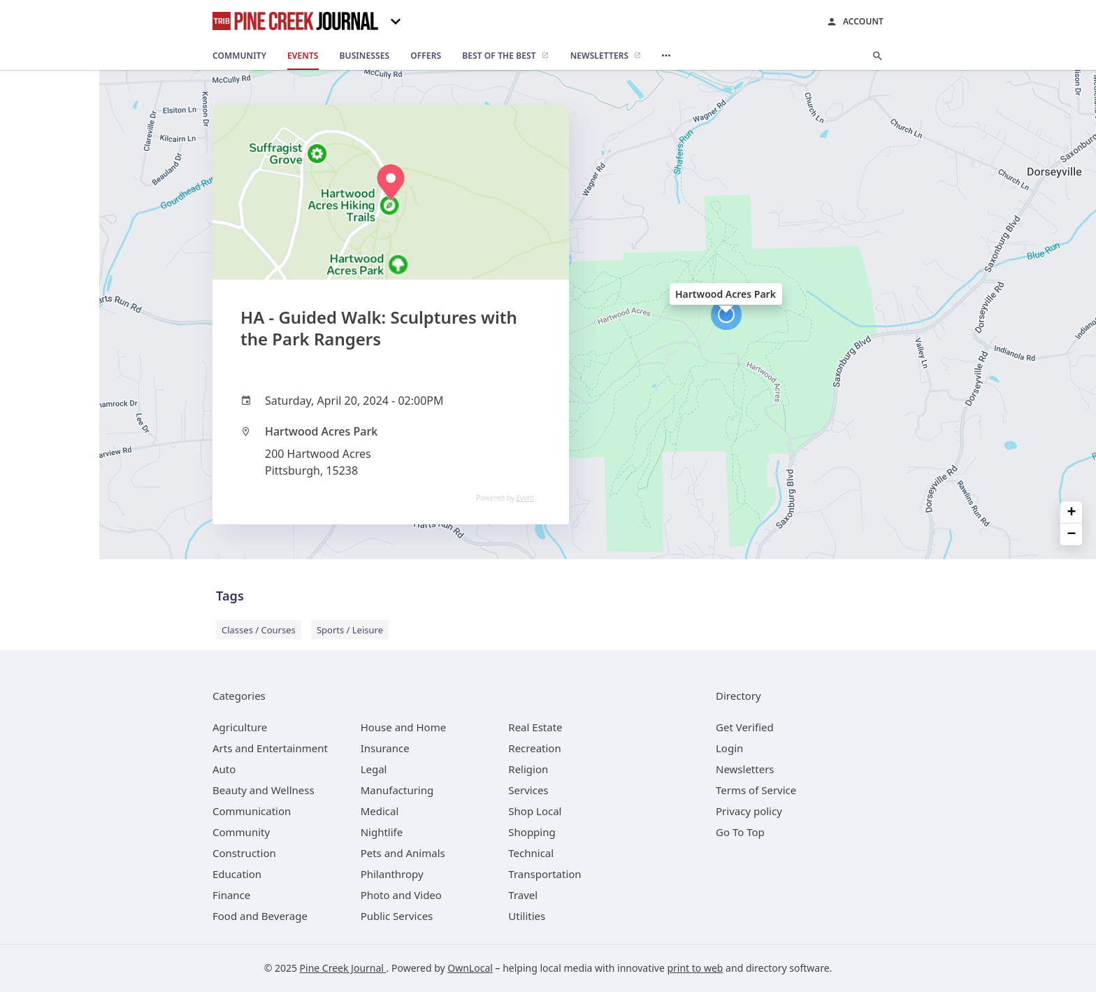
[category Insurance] (385, 748)
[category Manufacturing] (397, 790)
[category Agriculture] (239, 727)
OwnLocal (470, 968)
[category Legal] (374, 769)
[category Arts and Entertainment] (270, 748)
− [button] (1071, 534)
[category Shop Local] (534, 811)
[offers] (425, 56)
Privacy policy (749, 811)
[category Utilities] (526, 916)
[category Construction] (244, 853)
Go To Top (740, 832)
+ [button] (1071, 512)
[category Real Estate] (535, 727)
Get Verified (745, 727)
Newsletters (745, 769)
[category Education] (236, 874)
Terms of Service (756, 790)
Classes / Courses (259, 630)
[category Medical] (380, 811)
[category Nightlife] (382, 832)
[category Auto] (224, 769)
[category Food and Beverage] (260, 916)
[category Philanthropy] (392, 874)
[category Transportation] (544, 874)
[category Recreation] (534, 748)
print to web (695, 968)
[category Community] (241, 832)
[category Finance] (231, 895)
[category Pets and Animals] (403, 853)
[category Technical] (531, 853)
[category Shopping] (531, 832)
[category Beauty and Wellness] (263, 790)
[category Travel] (523, 895)
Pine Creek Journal (343, 968)
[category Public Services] (397, 916)
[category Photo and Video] (401, 895)
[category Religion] (528, 769)
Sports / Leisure (350, 630)
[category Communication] (251, 811)
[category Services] (528, 790)
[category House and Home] (404, 727)
